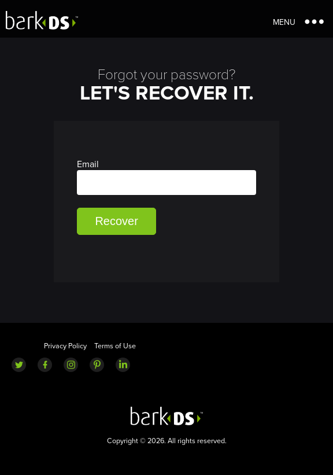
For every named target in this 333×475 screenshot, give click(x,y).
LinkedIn (123, 365)
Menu (284, 22)
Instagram (71, 365)
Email (166, 176)
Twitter (19, 365)
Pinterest (97, 365)
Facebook (45, 365)
